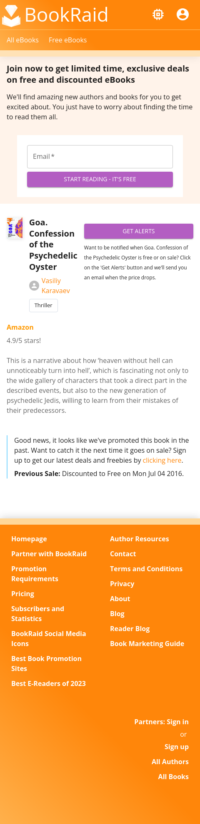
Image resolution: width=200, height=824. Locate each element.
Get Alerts (138, 231)
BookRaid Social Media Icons (48, 638)
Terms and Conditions (146, 568)
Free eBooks (67, 40)
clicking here (162, 460)
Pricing (22, 593)
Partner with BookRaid (49, 553)
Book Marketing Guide (147, 643)
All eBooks (22, 40)
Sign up (177, 746)
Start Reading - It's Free (100, 179)
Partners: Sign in (161, 721)
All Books (173, 776)
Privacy (122, 583)
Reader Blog (130, 628)
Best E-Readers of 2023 (48, 683)
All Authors (170, 761)
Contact (123, 553)
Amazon (20, 327)
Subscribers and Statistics (37, 613)
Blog (117, 613)
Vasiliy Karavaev (49, 285)
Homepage (29, 538)
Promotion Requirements (34, 573)
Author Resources (139, 538)
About (120, 598)
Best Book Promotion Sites (46, 663)
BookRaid (66, 14)
